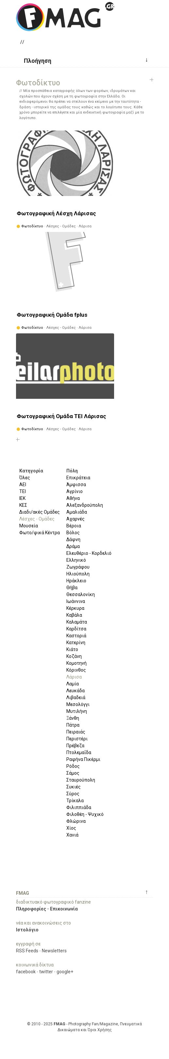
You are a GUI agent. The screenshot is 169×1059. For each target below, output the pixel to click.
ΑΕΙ (22, 484)
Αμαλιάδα (76, 512)
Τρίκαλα (75, 800)
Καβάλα (74, 615)
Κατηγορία (31, 470)
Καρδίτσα (76, 628)
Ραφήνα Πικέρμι (83, 759)
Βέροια (73, 525)
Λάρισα (74, 677)
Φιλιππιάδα (78, 807)
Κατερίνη (75, 642)
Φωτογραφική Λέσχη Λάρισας (56, 213)
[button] (35, 60)
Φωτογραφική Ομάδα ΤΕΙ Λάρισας (61, 416)
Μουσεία (28, 525)
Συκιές (73, 786)
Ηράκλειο (76, 580)
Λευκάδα (75, 690)
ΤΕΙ (22, 491)
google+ (65, 971)
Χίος (71, 828)
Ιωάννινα (75, 601)
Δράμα (73, 546)
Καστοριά (76, 635)
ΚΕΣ (23, 505)
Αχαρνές (75, 518)
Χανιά (72, 835)
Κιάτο (72, 649)
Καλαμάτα (76, 622)
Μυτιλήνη (76, 711)
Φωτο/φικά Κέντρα (39, 532)
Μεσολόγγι (78, 704)
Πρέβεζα (75, 745)
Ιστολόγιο (27, 929)
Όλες (24, 477)
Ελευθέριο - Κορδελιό (88, 553)
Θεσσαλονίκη (80, 594)
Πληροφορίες (31, 908)
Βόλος (73, 532)
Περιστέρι (77, 738)
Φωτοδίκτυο (32, 226)
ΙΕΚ (22, 498)
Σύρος (72, 793)
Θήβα (71, 587)
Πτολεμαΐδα (78, 752)
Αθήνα (73, 498)
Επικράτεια (78, 477)
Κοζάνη (74, 656)
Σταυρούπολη (80, 780)
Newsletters (54, 950)
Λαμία (72, 683)
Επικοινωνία (64, 908)
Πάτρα (72, 725)
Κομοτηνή (76, 663)
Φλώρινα (76, 821)
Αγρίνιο (74, 491)
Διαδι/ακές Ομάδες (39, 512)
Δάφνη (73, 539)
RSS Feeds (27, 950)
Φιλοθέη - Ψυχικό (85, 814)
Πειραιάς (75, 731)
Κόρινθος (76, 670)
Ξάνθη (72, 718)
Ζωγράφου (78, 567)
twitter (46, 971)
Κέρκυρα (75, 608)
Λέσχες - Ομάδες (37, 518)
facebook (26, 971)
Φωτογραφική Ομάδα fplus (52, 314)
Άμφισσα (76, 484)
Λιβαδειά (75, 697)
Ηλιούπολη (78, 573)
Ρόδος (73, 766)
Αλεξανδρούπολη (84, 505)
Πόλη (72, 470)
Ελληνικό (76, 560)
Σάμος (72, 773)
